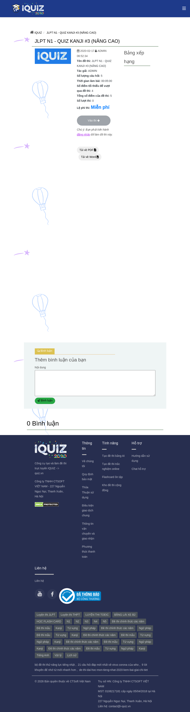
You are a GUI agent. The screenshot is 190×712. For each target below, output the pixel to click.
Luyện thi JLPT (46, 614)
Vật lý (58, 655)
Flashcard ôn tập (112, 477)
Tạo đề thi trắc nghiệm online (111, 466)
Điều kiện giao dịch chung (88, 510)
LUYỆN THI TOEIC (97, 614)
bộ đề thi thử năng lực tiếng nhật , (56, 664)
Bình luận (45, 400)
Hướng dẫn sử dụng (141, 458)
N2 (77, 621)
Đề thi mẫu (43, 628)
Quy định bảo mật (87, 477)
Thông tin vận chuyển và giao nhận (88, 531)
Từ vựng (72, 628)
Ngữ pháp (89, 628)
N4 (95, 621)
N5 (104, 621)
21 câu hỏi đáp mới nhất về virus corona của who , (109, 664)
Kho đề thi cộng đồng (111, 488)
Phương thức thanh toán (88, 551)
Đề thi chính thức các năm (128, 621)
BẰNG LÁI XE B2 (125, 614)
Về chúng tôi (88, 464)
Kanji (59, 628)
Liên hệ (39, 580)
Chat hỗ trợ (139, 468)
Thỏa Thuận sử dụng (88, 492)
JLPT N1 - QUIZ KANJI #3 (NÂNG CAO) (71, 32)
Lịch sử (71, 655)
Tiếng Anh (43, 655)
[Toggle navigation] (183, 7)
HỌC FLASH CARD (49, 621)
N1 (68, 621)
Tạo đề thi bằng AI (113, 455)
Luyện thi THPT (70, 614)
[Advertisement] (137, 125)
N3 (86, 621)
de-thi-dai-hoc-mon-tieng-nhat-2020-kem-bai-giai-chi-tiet (113, 669)
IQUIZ (38, 32)
